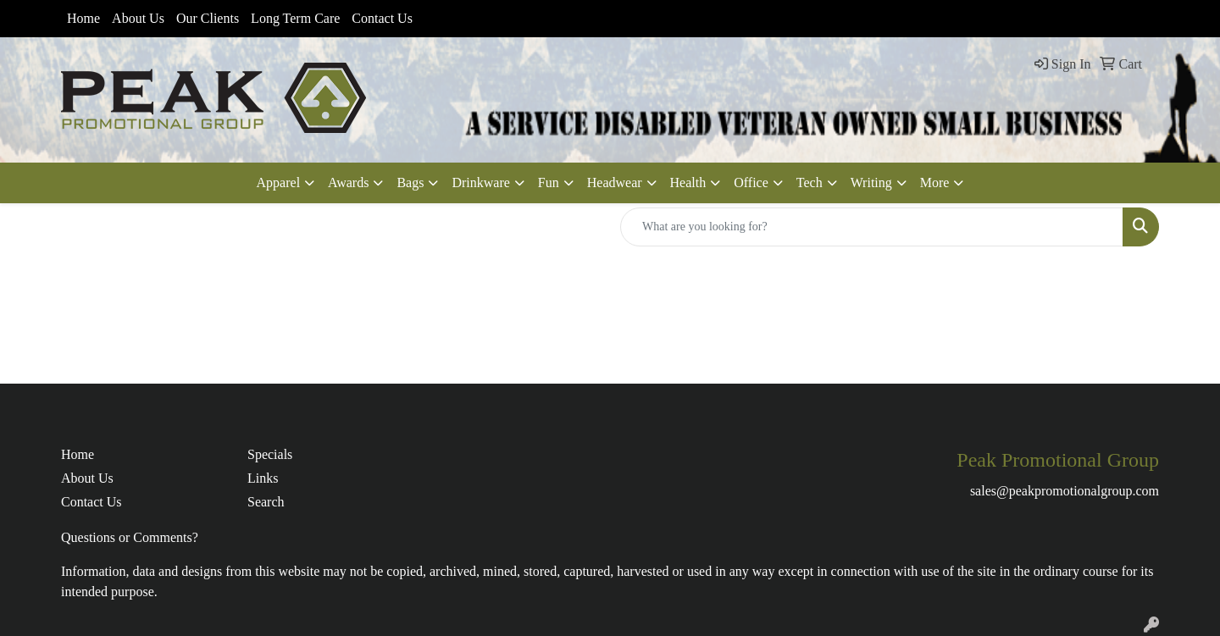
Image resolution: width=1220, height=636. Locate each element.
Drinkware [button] (480, 182)
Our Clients (207, 18)
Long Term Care (295, 18)
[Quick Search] (871, 226)
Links (262, 478)
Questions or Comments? (129, 537)
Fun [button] (548, 182)
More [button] (935, 182)
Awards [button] (348, 182)
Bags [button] (410, 182)
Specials (269, 454)
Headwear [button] (614, 182)
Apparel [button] (279, 182)
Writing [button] (871, 182)
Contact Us (382, 18)
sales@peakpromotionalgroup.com (1064, 491)
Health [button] (688, 182)
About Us (138, 18)
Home (83, 18)
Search (266, 502)
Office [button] (751, 182)
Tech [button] (809, 182)
